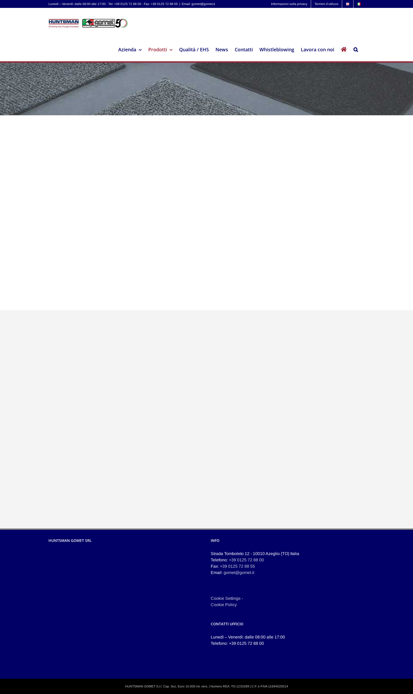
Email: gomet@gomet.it (198, 4)
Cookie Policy (224, 604)
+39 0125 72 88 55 (237, 566)
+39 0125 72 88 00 (246, 560)
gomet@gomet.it (239, 572)
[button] (355, 49)
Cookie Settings (225, 598)
